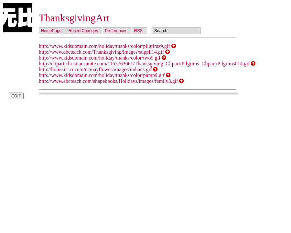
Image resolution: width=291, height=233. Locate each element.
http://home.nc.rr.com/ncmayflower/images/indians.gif (95, 69)
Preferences (116, 30)
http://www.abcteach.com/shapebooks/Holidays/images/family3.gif (108, 81)
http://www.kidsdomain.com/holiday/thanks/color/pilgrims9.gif (104, 46)
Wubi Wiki (17, 17)
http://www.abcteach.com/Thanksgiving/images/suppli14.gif (101, 52)
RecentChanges (83, 30)
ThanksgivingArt (74, 18)
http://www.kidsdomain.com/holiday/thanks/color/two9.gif (99, 58)
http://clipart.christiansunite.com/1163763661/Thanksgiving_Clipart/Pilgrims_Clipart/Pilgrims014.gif (144, 63)
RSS (138, 30)
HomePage (51, 30)
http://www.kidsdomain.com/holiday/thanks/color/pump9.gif (102, 75)
